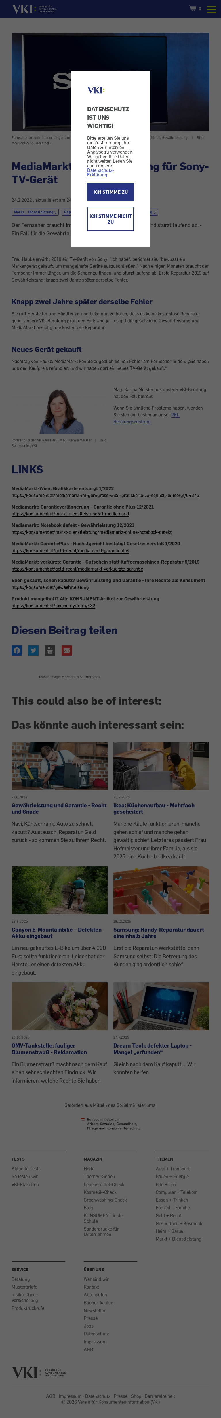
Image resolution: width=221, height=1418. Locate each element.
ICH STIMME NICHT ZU (110, 219)
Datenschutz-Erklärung (100, 172)
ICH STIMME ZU (111, 192)
